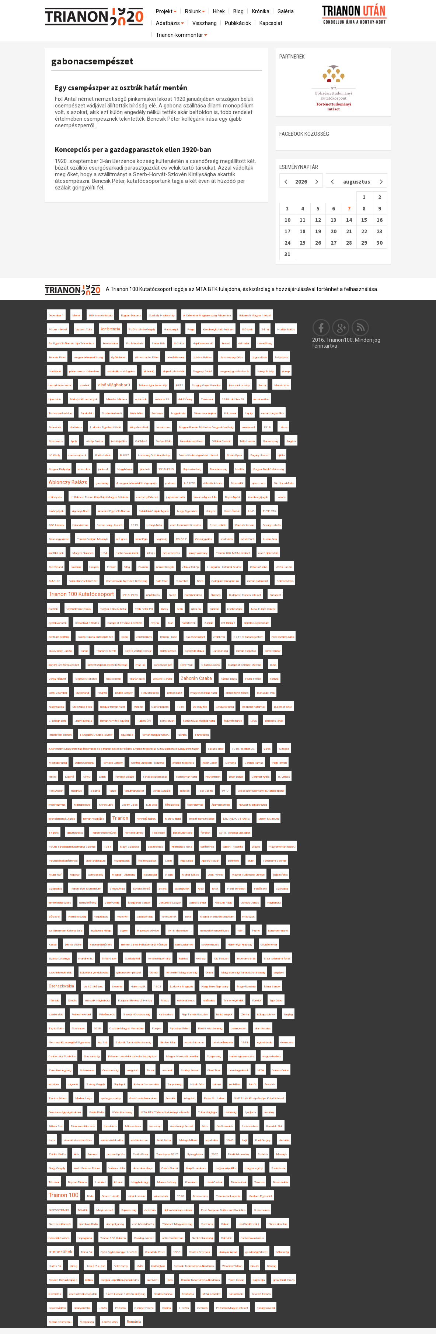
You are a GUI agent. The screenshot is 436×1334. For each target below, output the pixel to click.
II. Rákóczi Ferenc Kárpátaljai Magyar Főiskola (99, 497)
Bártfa (252, 1084)
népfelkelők (153, 595)
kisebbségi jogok (258, 497)
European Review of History (135, 1000)
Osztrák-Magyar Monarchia (126, 1028)
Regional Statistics (85, 679)
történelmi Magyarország (181, 972)
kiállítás (183, 958)
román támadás (194, 1042)
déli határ (243, 343)
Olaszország (92, 1056)
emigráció (132, 1070)
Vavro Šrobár (232, 511)
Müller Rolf (55, 874)
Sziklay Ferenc (190, 1070)
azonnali (167, 1070)
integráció (189, 1098)
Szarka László (210, 665)
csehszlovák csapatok (83, 1294)
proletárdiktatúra (95, 860)
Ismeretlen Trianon (60, 735)
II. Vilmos (284, 776)
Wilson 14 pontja (233, 846)
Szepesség (214, 1056)
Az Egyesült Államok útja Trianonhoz (71, 343)
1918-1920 (130, 595)
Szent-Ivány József (109, 525)
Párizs (112, 790)
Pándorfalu (86, 413)
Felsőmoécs (107, 1014)
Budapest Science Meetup (244, 665)
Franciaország (218, 469)
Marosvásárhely (167, 1182)
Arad (200, 888)
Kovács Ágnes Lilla (204, 497)
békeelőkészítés (59, 1238)
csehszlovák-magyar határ (199, 721)
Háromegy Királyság (239, 944)
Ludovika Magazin (181, 986)
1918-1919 (166, 469)
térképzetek (169, 916)
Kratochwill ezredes (87, 623)
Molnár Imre (281, 385)
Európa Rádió (163, 441)
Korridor (256, 1000)
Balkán (225, 1224)
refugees (121, 539)
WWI (240, 930)
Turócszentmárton (60, 413)
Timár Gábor (109, 958)
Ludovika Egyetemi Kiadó (105, 427)
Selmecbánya (284, 581)
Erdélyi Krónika (83, 721)
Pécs (205, 1126)
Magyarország (58, 762)
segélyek (278, 972)
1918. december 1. (179, 930)
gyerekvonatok (58, 623)
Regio (124, 637)
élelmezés (286, 1042)
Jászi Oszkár (214, 1182)
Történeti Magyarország (177, 1224)
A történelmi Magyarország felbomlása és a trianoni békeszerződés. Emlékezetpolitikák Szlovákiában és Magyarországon (124, 749)
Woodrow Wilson (232, 1266)
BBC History (56, 525)
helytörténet (213, 776)
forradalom (110, 1126)
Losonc (281, 497)
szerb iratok (56, 1014)
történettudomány (159, 958)
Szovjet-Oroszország (136, 1014)
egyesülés (127, 735)
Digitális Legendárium (256, 623)
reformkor (84, 469)
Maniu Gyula (234, 455)
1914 (107, 846)
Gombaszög (95, 874)
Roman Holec (168, 637)
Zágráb (208, 623)
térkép (52, 776)
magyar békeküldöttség (88, 357)
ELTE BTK (269, 511)
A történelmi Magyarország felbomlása (207, 315)
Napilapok (120, 1084)
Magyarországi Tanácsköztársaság (243, 972)
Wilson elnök (161, 1196)
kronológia (141, 539)
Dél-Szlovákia (224, 1126)
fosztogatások (147, 860)
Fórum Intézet (58, 329)
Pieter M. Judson (214, 1098)
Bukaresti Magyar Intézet (255, 315)
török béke (136, 413)
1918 (267, 427)
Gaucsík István (244, 525)
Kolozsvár (230, 413)
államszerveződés (237, 693)
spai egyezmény (111, 1098)
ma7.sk (140, 665)
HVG (251, 511)
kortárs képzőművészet (64, 665)
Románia (134, 1322)
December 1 (56, 315)
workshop (155, 1126)
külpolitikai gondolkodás (94, 972)
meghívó (76, 790)
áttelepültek (182, 888)
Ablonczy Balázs (68, 482)
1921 (157, 986)
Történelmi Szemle (274, 860)
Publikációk (238, 23)
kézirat (118, 1182)
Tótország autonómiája (153, 385)
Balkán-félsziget (195, 637)
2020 (180, 1196)
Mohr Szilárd (173, 818)
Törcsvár (54, 1182)
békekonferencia (223, 1042)
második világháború (97, 1000)
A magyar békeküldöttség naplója (136, 483)
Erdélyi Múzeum (268, 818)
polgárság (161, 539)
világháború (273, 902)
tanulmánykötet (134, 790)
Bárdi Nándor (272, 651)
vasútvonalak (145, 916)
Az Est (102, 1042)
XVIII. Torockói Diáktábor (234, 832)
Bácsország (270, 441)
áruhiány (269, 1112)
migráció (73, 1084)
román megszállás (272, 413)
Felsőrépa (188, 1294)
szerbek (85, 385)
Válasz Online (280, 1070)
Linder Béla (158, 343)
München (122, 916)
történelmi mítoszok (78, 609)
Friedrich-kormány (238, 1154)
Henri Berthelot (236, 888)
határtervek (189, 623)
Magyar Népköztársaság (268, 469)
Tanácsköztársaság (155, 776)
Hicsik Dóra (197, 1084)
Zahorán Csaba (196, 678)
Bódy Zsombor (58, 693)
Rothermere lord (81, 1014)
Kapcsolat (270, 23)
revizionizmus (139, 1140)
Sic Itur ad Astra (284, 483)
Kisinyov (211, 511)
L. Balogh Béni (57, 721)
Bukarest (92, 1154)
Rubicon (214, 609)
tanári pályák (56, 511)
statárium (75, 427)
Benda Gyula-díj (162, 790)
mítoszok (249, 916)
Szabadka (55, 888)
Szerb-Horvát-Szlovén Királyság (125, 1294)
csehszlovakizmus (252, 1238)
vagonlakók (101, 916)
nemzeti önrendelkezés (214, 930)
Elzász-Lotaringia (59, 958)
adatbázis (226, 539)
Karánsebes (165, 1014)
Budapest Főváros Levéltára (124, 623)
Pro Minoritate (134, 343)
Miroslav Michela (116, 399)
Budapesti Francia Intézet (245, 595)
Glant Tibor (213, 1070)
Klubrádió (148, 371)
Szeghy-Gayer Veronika (206, 385)
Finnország (202, 735)
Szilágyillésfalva (194, 651)
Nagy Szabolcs (129, 846)
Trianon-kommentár (182, 35)
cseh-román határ (186, 776)
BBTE (179, 385)
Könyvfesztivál (138, 427)
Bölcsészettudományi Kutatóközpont (260, 790)
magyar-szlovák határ (113, 609)
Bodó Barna (164, 1140)
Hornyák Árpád (228, 1252)
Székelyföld (132, 958)
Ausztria (270, 1084)
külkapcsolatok (266, 1014)
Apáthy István (210, 860)
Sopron (123, 930)
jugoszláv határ (175, 497)
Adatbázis (170, 23)
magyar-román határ (112, 707)
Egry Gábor (276, 1000)
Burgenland (82, 693)
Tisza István (236, 1280)
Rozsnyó (157, 413)
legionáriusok (264, 1042)
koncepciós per (163, 665)
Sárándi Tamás (253, 762)
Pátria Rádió (96, 1112)
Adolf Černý (185, 399)
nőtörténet (247, 539)
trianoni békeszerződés (77, 1140)
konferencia (110, 329)
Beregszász (174, 693)
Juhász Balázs (202, 357)
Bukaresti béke (283, 707)
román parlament (257, 581)
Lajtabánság (220, 651)
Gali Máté (141, 441)
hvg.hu (155, 623)
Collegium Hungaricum (225, 581)
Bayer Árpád (232, 497)
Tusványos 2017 (167, 1154)
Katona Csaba (258, 567)
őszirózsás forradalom (143, 1098)
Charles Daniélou (163, 1294)
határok (53, 609)
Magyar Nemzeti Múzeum (217, 916)
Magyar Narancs (82, 553)
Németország (77, 916)
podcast (170, 483)
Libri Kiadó (55, 371)
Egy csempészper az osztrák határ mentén (121, 87)
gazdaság (102, 483)
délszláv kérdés (212, 483)
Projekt (167, 11)
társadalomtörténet (191, 441)
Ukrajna (94, 567)
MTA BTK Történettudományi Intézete (164, 1112)
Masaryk (281, 1154)
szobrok (76, 567)
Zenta (245, 1014)
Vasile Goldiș (112, 902)
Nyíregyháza (194, 1154)
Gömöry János (250, 902)
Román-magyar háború (155, 735)
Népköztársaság (202, 1238)
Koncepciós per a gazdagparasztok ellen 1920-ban (133, 149)
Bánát (84, 651)
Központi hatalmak (253, 707)
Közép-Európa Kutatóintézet (95, 637)
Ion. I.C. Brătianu (93, 986)
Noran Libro (106, 804)
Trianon (120, 818)
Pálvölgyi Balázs (124, 776)
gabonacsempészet (92, 61)
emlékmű (219, 637)
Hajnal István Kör (173, 371)
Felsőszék (260, 888)
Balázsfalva (280, 874)
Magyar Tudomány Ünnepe (248, 874)
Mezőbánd (56, 567)
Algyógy (75, 874)
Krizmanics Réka (181, 846)
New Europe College (263, 609)
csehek (274, 679)
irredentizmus (57, 804)
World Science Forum (87, 1168)
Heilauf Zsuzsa (95, 1266)
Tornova (259, 1182)
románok (54, 1084)
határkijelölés (119, 441)
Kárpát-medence (196, 1168)
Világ (127, 567)
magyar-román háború (282, 846)
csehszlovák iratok (127, 553)
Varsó (267, 749)
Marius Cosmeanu (60, 1322)
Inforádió (54, 1000)
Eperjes (156, 1028)
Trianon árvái (238, 1182)
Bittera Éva (55, 1126)
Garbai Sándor (197, 902)
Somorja (230, 762)
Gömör (154, 972)
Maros (165, 1000)
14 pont (54, 832)
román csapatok (246, 651)
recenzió (202, 1308)
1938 (244, 1042)
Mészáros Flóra (82, 707)
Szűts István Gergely (142, 329)
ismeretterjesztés (60, 902)
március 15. (162, 399)
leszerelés (55, 1294)
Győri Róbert (118, 357)
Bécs (188, 916)
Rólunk (195, 11)
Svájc (172, 595)
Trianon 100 (64, 1195)
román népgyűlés (93, 818)
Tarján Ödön (56, 1028)
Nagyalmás (178, 413)
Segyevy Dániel (202, 371)
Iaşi (244, 1140)
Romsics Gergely (112, 762)
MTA (260, 1070)
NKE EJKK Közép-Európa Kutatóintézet (259, 1098)
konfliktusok (56, 553)
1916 (180, 707)
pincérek (145, 469)
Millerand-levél (82, 804)
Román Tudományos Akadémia (200, 1280)
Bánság (271, 1266)
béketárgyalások (239, 1070)
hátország (282, 1252)
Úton (169, 1280)
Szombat (182, 581)
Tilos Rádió (158, 832)
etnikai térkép (190, 567)
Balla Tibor (162, 581)
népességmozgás (283, 637)
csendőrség (265, 343)
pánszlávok (236, 1294)
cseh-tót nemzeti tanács (185, 525)
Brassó (226, 343)
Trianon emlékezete (83, 1126)
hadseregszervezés (242, 1056)
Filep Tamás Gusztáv (194, 1014)
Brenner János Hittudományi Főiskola (144, 944)
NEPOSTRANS (59, 1210)
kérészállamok (184, 944)
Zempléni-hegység (60, 1070)
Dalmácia (226, 1238)
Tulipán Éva (144, 721)
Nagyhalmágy (140, 1182)
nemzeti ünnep (134, 832)
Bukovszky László (60, 651)
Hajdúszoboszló (202, 343)
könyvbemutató (278, 930)
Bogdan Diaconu (130, 315)
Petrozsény (121, 1266)
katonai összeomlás (146, 1084)
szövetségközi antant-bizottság (107, 665)
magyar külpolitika (225, 1168)
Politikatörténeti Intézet (83, 581)
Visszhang (204, 23)
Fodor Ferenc (253, 679)
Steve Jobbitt (218, 525)
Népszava (281, 357)
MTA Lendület (211, 1294)
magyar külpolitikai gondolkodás (120, 1280)
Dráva (209, 972)
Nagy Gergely (57, 1168)
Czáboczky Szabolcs (62, 1056)
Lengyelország (225, 707)
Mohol (76, 315)
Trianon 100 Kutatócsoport (81, 594)
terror (52, 1140)
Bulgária (291, 441)
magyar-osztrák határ (204, 693)
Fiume (256, 930)
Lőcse (283, 427)
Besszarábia (280, 1182)
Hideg (73, 1266)
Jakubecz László (170, 902)
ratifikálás (209, 1000)
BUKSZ (124, 455)
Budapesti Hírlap (101, 930)
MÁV (139, 1266)
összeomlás (155, 846)
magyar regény (254, 1168)
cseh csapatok (78, 455)
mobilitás (234, 1084)
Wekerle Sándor (162, 679)
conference (207, 846)
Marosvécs (56, 441)
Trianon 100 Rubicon (113, 1238)
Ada (76, 1154)
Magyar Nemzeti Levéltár (182, 1056)
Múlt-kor (179, 343)
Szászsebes (249, 1126)
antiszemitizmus (172, 1238)
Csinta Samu (169, 1168)
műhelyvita (55, 497)
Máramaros (87, 1070)
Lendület (100, 1182)
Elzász (111, 567)
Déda (90, 1196)
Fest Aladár (56, 790)
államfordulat (263, 1028)
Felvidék (170, 1098)
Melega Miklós (188, 1140)
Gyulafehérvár (269, 944)
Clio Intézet (221, 958)
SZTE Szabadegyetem (248, 637)
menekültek (60, 1251)
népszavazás (171, 553)
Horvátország (149, 693)
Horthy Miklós (286, 329)
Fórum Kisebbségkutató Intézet (198, 455)
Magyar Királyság (59, 469)
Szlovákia (282, 888)
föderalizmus (195, 804)
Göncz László (110, 1196)
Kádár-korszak (136, 1196)
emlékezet (248, 427)
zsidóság (230, 1112)
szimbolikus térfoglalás (121, 371)
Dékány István (271, 525)
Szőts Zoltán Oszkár (138, 651)
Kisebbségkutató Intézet (218, 329)
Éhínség (215, 595)
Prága (190, 329)
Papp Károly (174, 1084)
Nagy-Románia (246, 986)
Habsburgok (171, 329)
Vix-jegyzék (200, 707)
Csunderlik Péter (155, 1252)
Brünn (250, 860)
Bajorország (128, 1210)
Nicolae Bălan (168, 1042)
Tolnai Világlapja (207, 1112)
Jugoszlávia (259, 357)
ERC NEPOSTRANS (236, 818)
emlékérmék (113, 679)
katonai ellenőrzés (101, 944)
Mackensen (200, 1196)
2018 (97, 1028)
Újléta (281, 455)
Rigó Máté (186, 860)
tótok (215, 888)
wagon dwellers (271, 1056)
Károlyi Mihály (265, 371)
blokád (254, 1266)
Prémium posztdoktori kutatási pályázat (132, 1056)
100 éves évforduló (100, 315)
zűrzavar (54, 916)
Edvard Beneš (141, 888)
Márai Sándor (272, 986)
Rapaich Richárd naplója (63, 1280)
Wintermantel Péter (146, 357)
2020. (215, 1154)
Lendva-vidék (110, 1322)
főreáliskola (172, 804)
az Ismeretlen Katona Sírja (65, 930)
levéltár (240, 469)
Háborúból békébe (148, 930)
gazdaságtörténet (256, 1252)
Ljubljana (250, 1112)
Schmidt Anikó (260, 776)
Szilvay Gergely (95, 1084)
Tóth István (167, 721)
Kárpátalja (258, 1280)
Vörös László (284, 567)
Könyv (86, 776)
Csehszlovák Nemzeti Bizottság (126, 581)
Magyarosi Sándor (139, 902)
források (205, 832)
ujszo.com (258, 483)
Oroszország (110, 1070)
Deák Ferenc (215, 874)
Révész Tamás (261, 1294)
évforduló (150, 1210)
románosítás (261, 399)
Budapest (275, 595)
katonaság (150, 874)
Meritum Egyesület (260, 1196)
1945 (230, 1140)
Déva (200, 581)
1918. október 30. (243, 749)
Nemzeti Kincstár (60, 1224)
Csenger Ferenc (144, 1308)
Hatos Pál (55, 1266)
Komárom (191, 1182)
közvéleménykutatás (62, 818)
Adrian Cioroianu (84, 762)
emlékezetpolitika (183, 762)
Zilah (170, 623)
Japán (103, 1308)
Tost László (205, 790)
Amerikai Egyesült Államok (114, 511)
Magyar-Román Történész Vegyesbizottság (206, 427)
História (184, 1308)
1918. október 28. (233, 399)
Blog (238, 11)
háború (217, 1084)
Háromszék (138, 986)
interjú (150, 553)
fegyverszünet (233, 721)
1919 (134, 525)
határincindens (193, 595)
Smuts (72, 1000)
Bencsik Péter (57, 357)
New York (186, 665)
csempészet (239, 1028)
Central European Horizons (147, 762)
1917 (225, 790)
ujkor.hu (196, 609)
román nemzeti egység (114, 721)
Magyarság (87, 1322)
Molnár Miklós (190, 874)
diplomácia (55, 399)
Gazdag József (144, 1238)
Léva (253, 721)
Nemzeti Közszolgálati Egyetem (69, 1042)
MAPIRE (54, 581)
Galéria (286, 11)
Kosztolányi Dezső (181, 1126)
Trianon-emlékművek (103, 832)
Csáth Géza (140, 1154)
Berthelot (233, 860)
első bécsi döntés (143, 1224)
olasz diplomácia (268, 553)
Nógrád (102, 693)
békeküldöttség (182, 832)
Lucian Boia (270, 539)
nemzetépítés (116, 1154)
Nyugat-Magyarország (252, 804)
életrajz (201, 958)
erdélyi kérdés (168, 651)
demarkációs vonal (60, 385)
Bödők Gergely (124, 693)
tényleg (288, 1014)
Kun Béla (151, 804)
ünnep (286, 371)
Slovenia (117, 986)
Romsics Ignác (274, 721)
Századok (78, 1028)
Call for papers (159, 707)
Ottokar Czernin (221, 441)
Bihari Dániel (236, 776)
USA (104, 553)
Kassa (52, 944)
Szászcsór (278, 1168)
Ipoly (74, 441)
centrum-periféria (59, 637)
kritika (89, 1280)
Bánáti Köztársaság (210, 1028)
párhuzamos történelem (84, 371)
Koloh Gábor (209, 762)
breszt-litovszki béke (201, 818)
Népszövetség (191, 469)
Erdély (102, 776)
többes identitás (277, 1224)
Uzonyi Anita (154, 525)
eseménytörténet (147, 497)
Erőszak (247, 329)
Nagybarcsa (56, 707)
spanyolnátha (82, 1308)
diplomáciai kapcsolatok (178, 1210)
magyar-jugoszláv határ (234, 371)
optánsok (141, 399)
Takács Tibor (215, 749)
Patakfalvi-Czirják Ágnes (153, 511)
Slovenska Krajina (205, 413)
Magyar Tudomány (123, 874)
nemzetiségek (165, 567)
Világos (256, 846)
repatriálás (212, 1140)
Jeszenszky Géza (231, 357)
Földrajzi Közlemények (84, 399)
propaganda (85, 1238)
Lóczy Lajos (129, 804)
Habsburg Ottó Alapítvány (154, 455)
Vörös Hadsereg (122, 1112)
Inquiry (249, 413)
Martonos (206, 1224)
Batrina (166, 1308)
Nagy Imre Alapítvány (215, 986)
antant (162, 888)
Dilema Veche (73, 944)
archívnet (152, 1280)
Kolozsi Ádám (57, 1308)
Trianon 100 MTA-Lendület (233, 553)
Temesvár (207, 399)
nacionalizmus (186, 1000)
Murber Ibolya (83, 1098)
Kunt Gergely (263, 1140)
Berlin (180, 609)
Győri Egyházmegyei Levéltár (119, 1252)
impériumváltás (246, 958)
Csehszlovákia (61, 986)
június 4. (103, 469)
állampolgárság (115, 1224)
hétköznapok (224, 1014)
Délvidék (83, 1210)
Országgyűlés (203, 539)
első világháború (114, 385)
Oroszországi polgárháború (65, 1112)
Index (164, 609)
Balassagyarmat (59, 539)
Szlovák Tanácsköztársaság (133, 1042)
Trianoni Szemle (106, 651)
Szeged (284, 749)
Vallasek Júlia (116, 1168)
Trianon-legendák (233, 1000)
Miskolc (138, 707)
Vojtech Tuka (84, 329)
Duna (273, 665)
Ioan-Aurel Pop (266, 693)
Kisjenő (69, 776)
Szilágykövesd (266, 1308)
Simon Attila (117, 888)
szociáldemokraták (60, 972)
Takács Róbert (58, 1098)
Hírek (219, 11)
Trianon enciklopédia (228, 1196)
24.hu (265, 329)
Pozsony (120, 1308)
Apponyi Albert (81, 511)
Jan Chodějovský (248, 1224)
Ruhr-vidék (55, 427)
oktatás (184, 790)
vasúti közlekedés (112, 1140)
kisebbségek (235, 609)
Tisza (150, 1070)
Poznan (143, 567)
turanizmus (163, 427)
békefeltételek (175, 357)
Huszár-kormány (239, 385)
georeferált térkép (283, 1280)
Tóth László (247, 441)
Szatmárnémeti (112, 413)
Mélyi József (104, 1210)
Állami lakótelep (221, 804)
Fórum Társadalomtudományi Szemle (72, 846)
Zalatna (95, 790)
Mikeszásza (133, 1126)
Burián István (103, 455)
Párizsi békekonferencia (63, 860)
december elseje (143, 1168)
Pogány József (259, 455)
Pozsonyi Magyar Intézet (232, 1308)
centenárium (143, 637)
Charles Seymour (199, 1252)
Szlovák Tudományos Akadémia (194, 1266)
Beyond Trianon (77, 1182)
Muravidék (237, 483)
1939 (177, 1252)
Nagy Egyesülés (187, 511)
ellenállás (284, 1140)
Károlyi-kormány (197, 553)
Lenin (168, 860)
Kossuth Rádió (223, 902)
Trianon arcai (136, 679)
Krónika (260, 11)
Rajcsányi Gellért (179, 1028)
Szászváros (261, 1210)
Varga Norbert (57, 679)
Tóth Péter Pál (144, 609)
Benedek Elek (274, 1126)
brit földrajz (228, 623)
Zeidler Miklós (57, 1154)
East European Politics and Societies (223, 1210)
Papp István (279, 762)
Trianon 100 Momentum (85, 888)
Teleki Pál (86, 1252)
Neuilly (169, 874)
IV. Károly (54, 455)
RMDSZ (181, 539)
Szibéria (263, 1154)
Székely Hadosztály (162, 315)
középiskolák (122, 860)
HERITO (189, 483)
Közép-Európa (94, 441)
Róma (262, 385)
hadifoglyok (158, 1266)
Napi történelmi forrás (277, 958)
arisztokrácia (75, 832)
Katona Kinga (228, 679)
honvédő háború (146, 818)
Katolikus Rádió (88, 1224)
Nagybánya (124, 469)
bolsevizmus (80, 525)
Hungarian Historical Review (224, 567)
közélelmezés (210, 944)
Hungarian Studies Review (96, 735)
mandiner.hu (86, 958)
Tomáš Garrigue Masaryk (92, 539)
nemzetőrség (87, 902)
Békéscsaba (110, 343)
